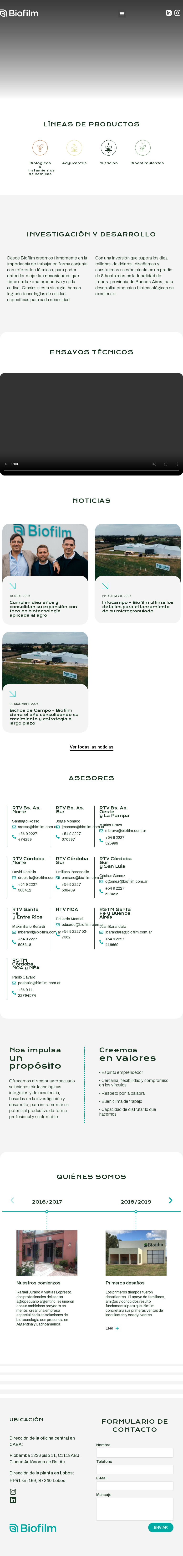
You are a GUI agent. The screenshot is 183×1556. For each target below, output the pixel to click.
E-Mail (101, 1478)
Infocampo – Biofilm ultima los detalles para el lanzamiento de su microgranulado (137, 606)
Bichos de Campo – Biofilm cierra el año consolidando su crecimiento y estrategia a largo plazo (44, 716)
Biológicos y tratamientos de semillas (41, 168)
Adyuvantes (74, 163)
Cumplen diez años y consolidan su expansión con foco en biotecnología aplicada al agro (43, 609)
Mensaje (103, 1495)
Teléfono (104, 1462)
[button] (122, 14)
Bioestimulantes (147, 163)
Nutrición (109, 163)
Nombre (103, 1445)
